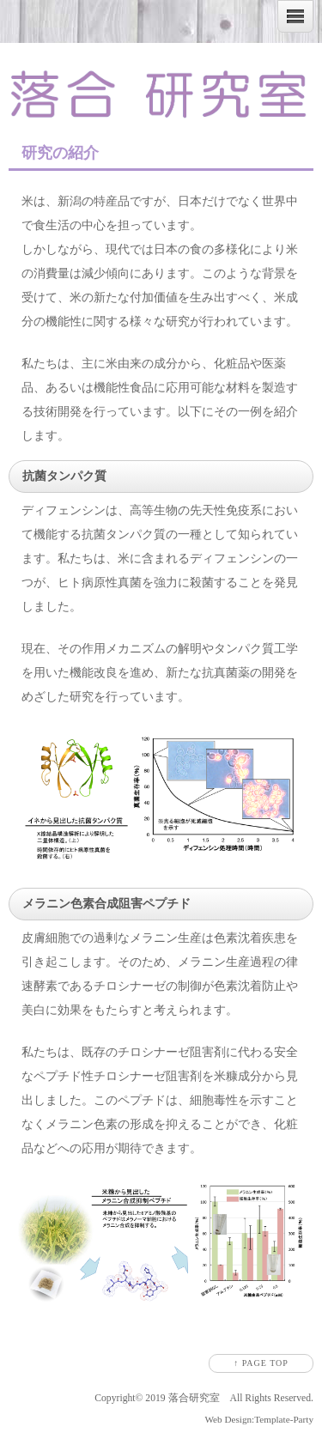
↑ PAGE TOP (261, 1363)
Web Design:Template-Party (258, 1419)
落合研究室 (194, 1398)
